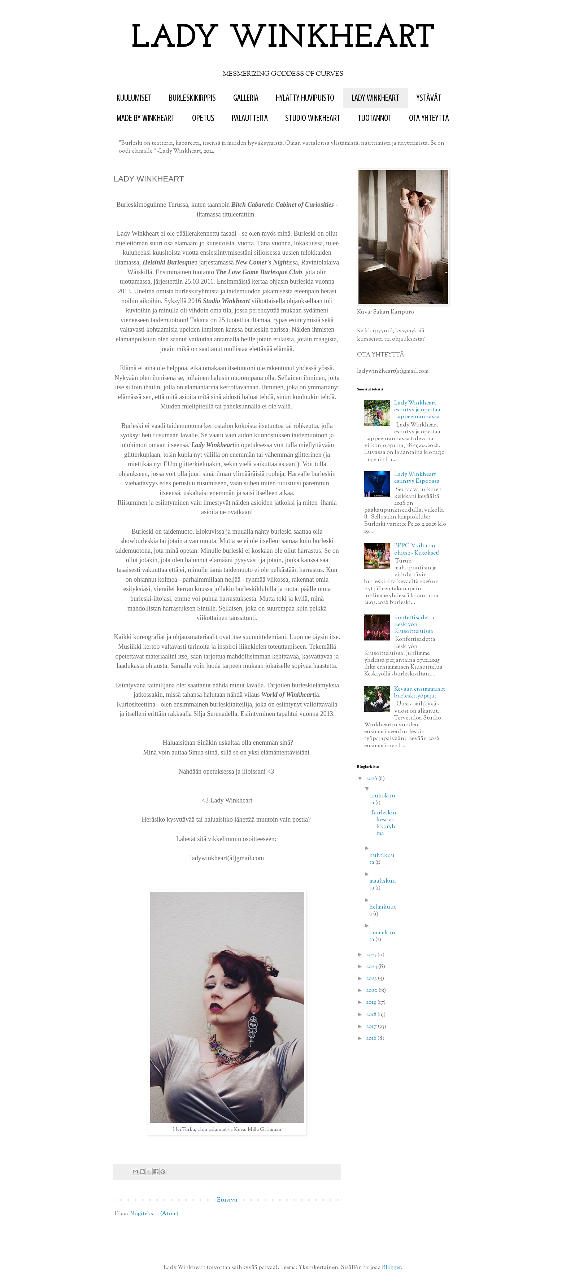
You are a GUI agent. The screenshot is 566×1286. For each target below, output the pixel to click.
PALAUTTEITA (250, 118)
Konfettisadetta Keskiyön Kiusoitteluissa (414, 625)
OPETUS (203, 118)
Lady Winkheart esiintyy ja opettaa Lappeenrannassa (417, 410)
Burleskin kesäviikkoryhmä (383, 823)
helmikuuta (382, 910)
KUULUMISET (134, 98)
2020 (372, 991)
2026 (372, 779)
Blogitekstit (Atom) (153, 1214)
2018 (372, 1015)
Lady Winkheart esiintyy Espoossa (417, 478)
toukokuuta (382, 799)
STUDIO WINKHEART (312, 118)
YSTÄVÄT (429, 98)
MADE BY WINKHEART (146, 118)
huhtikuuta (382, 859)
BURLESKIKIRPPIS (192, 98)
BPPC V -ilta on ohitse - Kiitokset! (417, 549)
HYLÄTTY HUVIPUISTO (305, 98)
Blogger (391, 1268)
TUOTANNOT (375, 118)
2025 (372, 955)
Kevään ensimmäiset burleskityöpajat (419, 692)
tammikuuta (382, 936)
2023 (372, 979)
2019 (372, 1002)
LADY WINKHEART (283, 38)
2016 (372, 1039)
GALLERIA (245, 98)
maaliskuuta (382, 884)
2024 (372, 967)
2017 (372, 1027)
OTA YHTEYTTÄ (429, 118)
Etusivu (227, 1200)
